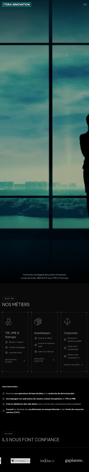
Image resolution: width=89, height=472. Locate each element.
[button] (85, 4)
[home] (16, 4)
